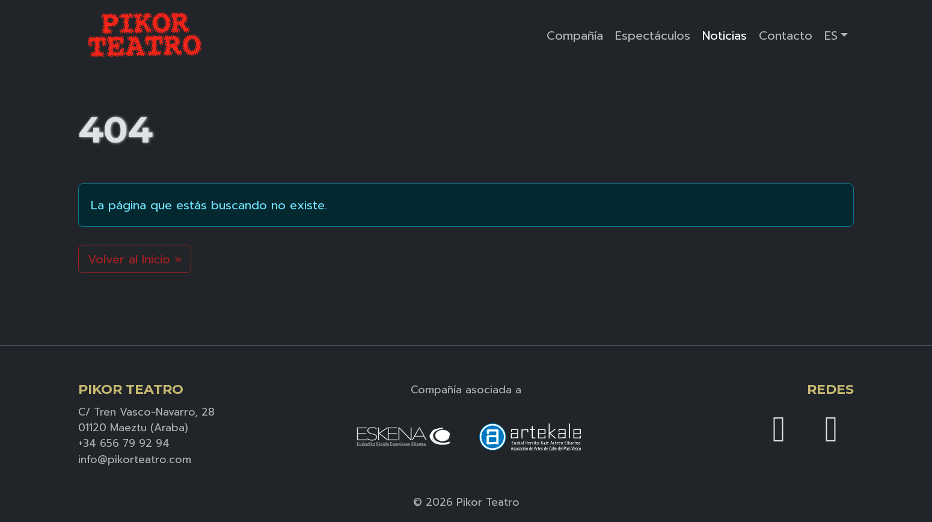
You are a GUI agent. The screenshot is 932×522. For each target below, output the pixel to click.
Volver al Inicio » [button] (135, 259)
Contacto (785, 35)
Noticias (724, 35)
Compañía (575, 35)
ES (831, 35)
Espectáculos (652, 35)
